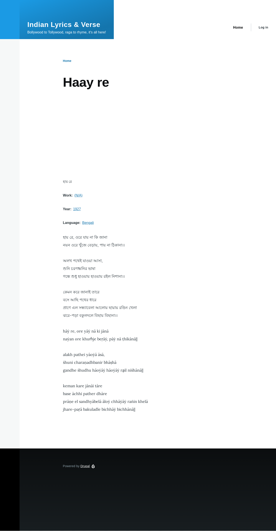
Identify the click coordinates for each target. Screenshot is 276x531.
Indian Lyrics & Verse (63, 24)
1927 (77, 209)
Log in (263, 27)
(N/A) (78, 195)
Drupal (85, 466)
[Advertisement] (147, 134)
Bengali (88, 223)
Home (67, 61)
